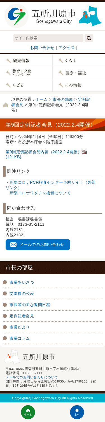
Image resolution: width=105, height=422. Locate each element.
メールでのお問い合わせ (42, 244)
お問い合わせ (42, 47)
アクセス (67, 47)
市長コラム (20, 338)
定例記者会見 (22, 316)
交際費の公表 (22, 293)
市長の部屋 (63, 99)
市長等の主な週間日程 (30, 304)
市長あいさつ (22, 282)
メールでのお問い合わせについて (32, 377)
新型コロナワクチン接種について (40, 193)
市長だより (20, 327)
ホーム (42, 99)
